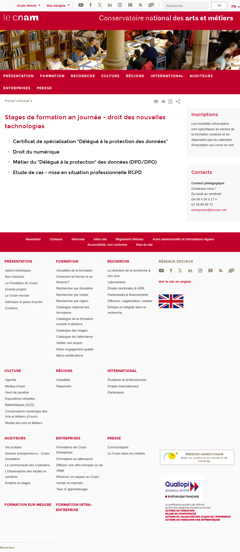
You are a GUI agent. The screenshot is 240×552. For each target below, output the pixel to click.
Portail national (17, 101)
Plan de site (144, 244)
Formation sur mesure (27, 505)
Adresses (78, 239)
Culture (12, 371)
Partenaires (116, 392)
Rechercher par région (72, 301)
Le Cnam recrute (17, 295)
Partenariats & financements (128, 295)
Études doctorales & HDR (126, 288)
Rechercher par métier (72, 295)
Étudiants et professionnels (127, 380)
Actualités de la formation (74, 270)
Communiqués (118, 447)
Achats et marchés (69, 483)
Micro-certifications (69, 355)
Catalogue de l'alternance (74, 336)
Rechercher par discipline (74, 288)
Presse (114, 438)
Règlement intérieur (130, 239)
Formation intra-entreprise (74, 507)
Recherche (118, 261)
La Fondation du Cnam (21, 283)
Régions (64, 371)
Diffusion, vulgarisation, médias (130, 301)
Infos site (100, 239)
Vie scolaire (13, 447)
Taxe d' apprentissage (72, 489)
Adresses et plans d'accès (23, 302)
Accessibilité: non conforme (107, 244)
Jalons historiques (18, 270)
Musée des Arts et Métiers (23, 423)
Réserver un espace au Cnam (77, 477)
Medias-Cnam (15, 386)
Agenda (10, 380)
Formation (67, 261)
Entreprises (68, 438)
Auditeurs (15, 438)
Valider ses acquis (69, 343)
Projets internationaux (123, 386)
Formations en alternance (74, 459)
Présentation (18, 261)
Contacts (56, 239)
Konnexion (7, 547)
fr (234, 6)
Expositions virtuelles (20, 398)
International (122, 371)
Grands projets (15, 289)
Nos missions (14, 276)
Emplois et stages (18, 483)
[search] (185, 6)
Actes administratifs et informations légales (183, 239)
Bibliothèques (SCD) (19, 405)
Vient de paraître (17, 392)
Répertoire (63, 386)
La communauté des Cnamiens (27, 465)
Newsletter (33, 239)
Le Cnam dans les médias (126, 453)
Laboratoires (117, 282)
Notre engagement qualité (75, 349)
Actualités (63, 380)
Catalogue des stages (72, 330)
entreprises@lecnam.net (208, 210)
